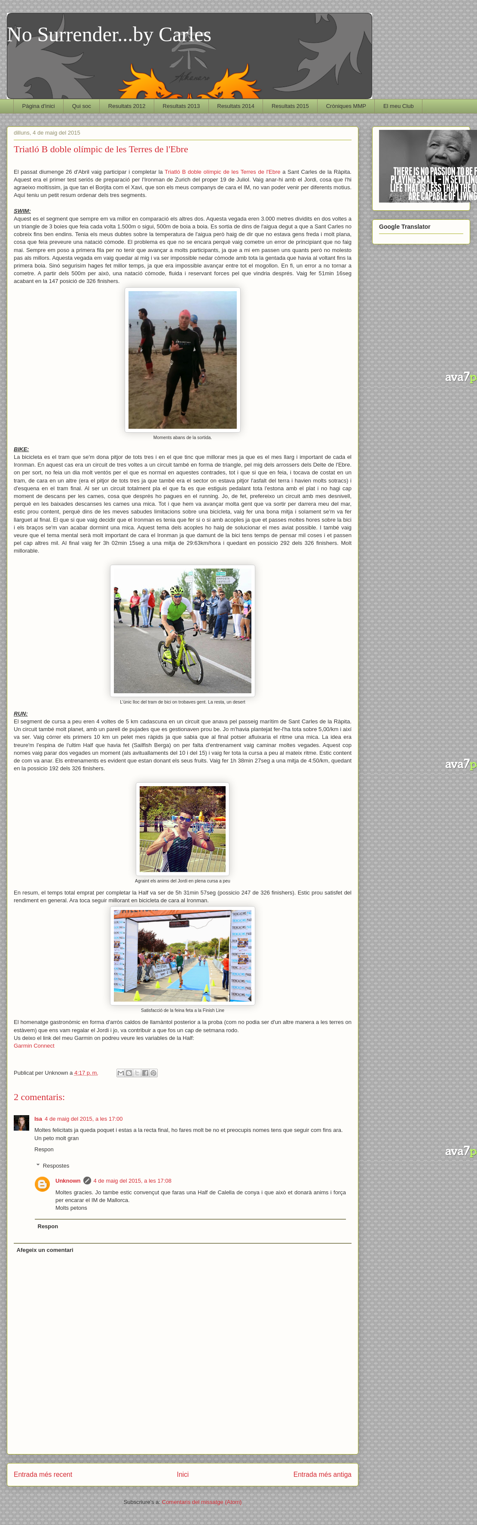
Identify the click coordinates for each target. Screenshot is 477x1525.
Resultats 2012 (127, 106)
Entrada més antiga (323, 1474)
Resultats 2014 (235, 106)
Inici (183, 1474)
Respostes (56, 1165)
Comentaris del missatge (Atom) (202, 1502)
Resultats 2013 (181, 106)
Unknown (68, 1181)
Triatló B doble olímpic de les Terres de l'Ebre (223, 172)
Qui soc (81, 106)
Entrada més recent (43, 1474)
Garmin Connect (34, 1045)
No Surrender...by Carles (109, 34)
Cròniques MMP (346, 106)
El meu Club (398, 106)
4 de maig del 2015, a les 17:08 (132, 1181)
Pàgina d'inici (38, 106)
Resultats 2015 (290, 106)
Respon (44, 1149)
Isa (38, 1119)
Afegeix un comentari (45, 1250)
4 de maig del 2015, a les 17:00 (83, 1119)
